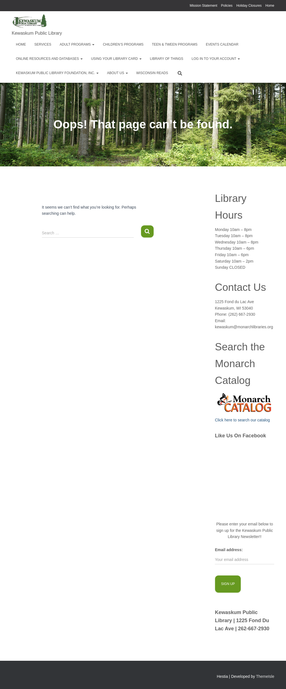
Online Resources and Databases (49, 59)
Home (269, 6)
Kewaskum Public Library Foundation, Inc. (57, 73)
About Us (117, 73)
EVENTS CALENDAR (222, 44)
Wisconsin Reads (152, 73)
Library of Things (166, 59)
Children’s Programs (123, 44)
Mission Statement (203, 6)
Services (42, 44)
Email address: (229, 550)
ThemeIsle (265, 676)
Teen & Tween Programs (174, 44)
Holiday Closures (249, 6)
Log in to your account (216, 59)
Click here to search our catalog (242, 420)
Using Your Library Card (116, 59)
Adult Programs (76, 44)
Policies (226, 6)
